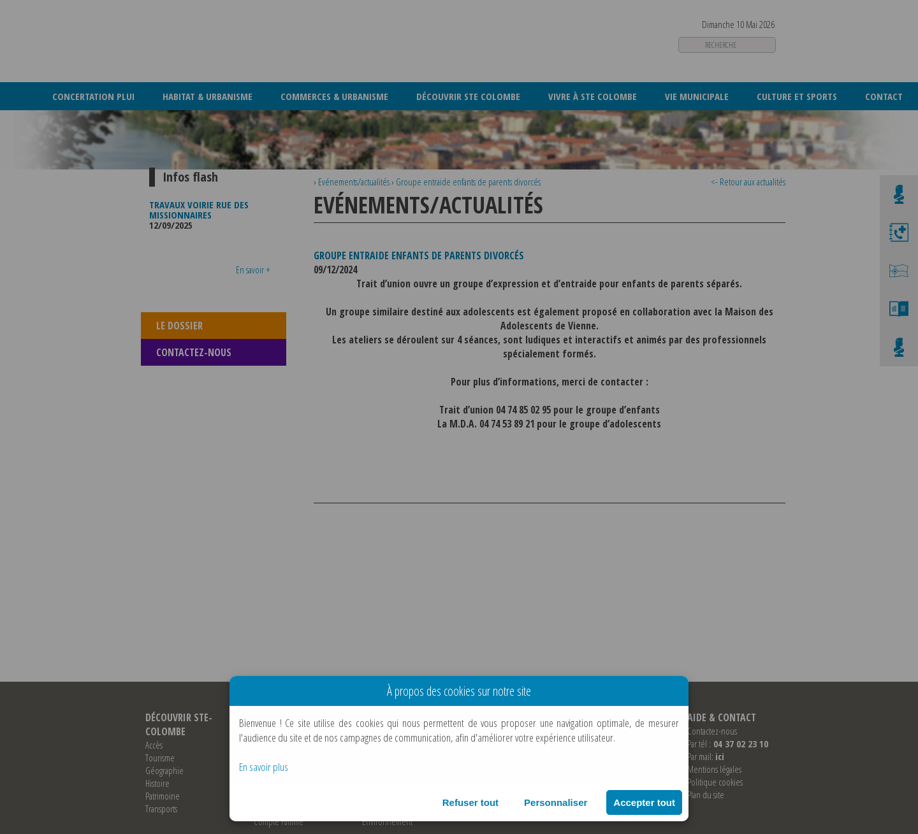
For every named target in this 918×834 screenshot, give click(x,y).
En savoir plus (263, 766)
